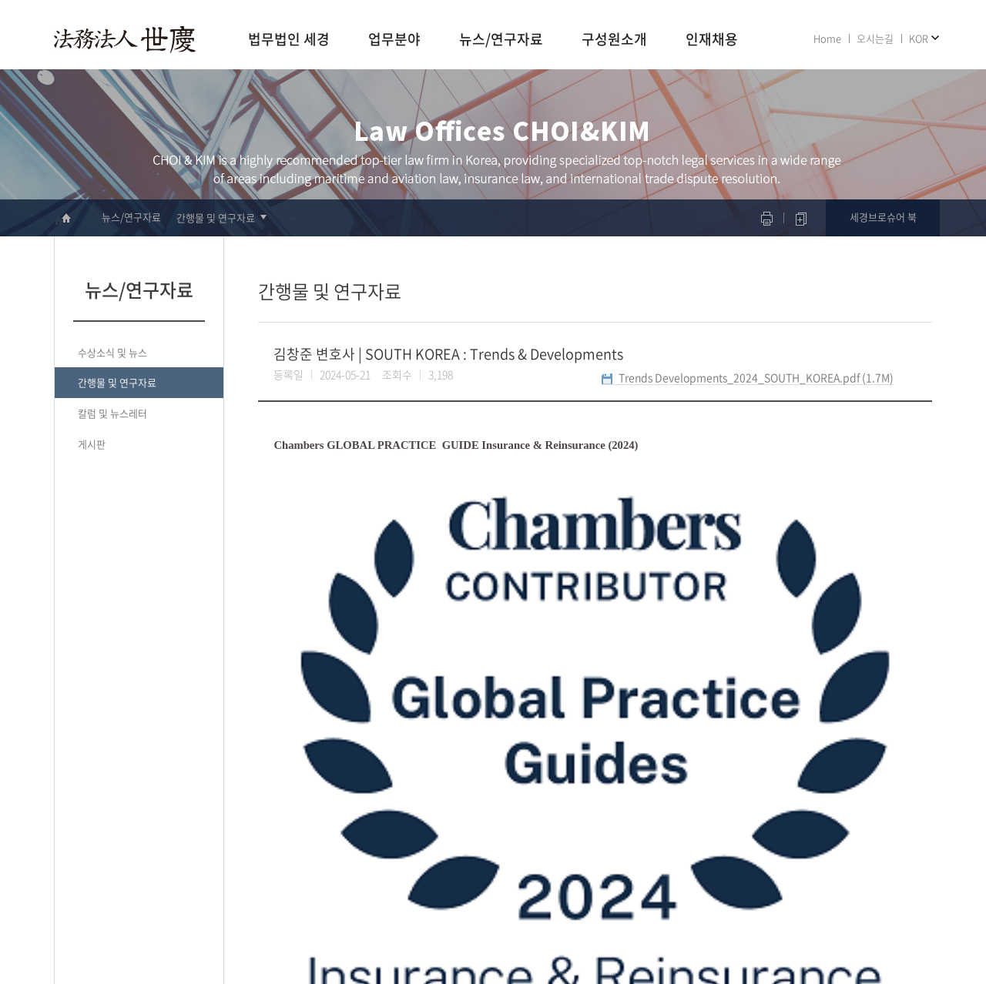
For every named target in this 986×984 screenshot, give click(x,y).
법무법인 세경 (289, 40)
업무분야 (394, 40)
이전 (267, 782)
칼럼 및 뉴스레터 (112, 413)
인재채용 (712, 40)
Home (827, 38)
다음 (289, 782)
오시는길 (875, 38)
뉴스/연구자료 (501, 40)
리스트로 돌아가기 (858, 787)
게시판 (92, 444)
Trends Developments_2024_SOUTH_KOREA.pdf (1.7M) (756, 377)
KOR (918, 38)
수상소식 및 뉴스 (112, 352)
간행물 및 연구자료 (215, 217)
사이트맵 (909, 923)
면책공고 (864, 923)
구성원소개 (614, 40)
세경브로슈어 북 (883, 216)
